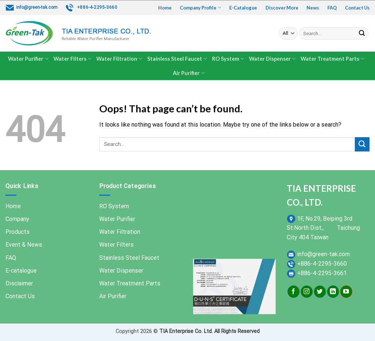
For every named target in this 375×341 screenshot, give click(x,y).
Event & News (23, 244)
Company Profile (200, 7)
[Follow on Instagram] (307, 291)
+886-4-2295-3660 (97, 7)
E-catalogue (21, 270)
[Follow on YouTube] (346, 291)
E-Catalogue (243, 8)
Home (165, 8)
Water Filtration (119, 58)
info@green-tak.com (36, 7)
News (313, 8)
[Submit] (362, 33)
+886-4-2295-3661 (322, 273)
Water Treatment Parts (332, 58)
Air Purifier (188, 73)
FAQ (332, 8)
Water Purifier (28, 58)
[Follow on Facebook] (293, 291)
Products (17, 231)
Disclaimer (19, 283)
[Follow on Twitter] (320, 291)
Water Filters (72, 58)
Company (17, 219)
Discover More (282, 8)
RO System (228, 58)
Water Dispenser (272, 58)
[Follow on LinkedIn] (333, 291)
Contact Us (357, 8)
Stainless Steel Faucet (177, 58)
